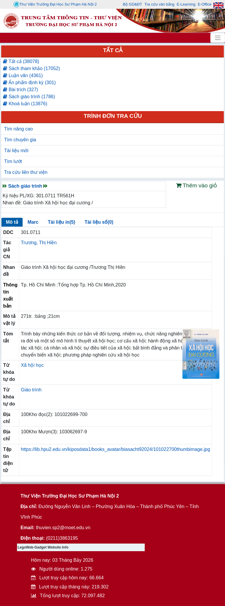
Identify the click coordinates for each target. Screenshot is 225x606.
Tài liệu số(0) (99, 222)
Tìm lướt (13, 161)
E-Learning (186, 4)
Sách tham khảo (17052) (31, 68)
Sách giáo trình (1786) (29, 96)
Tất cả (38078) (21, 61)
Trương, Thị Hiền (39, 242)
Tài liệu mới (16, 150)
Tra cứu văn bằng (159, 4)
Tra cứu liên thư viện (25, 172)
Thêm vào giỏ (196, 185)
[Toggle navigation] (217, 38)
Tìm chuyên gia (20, 139)
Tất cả (113, 50)
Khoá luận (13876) (25, 103)
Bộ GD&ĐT (132, 4)
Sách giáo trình (25, 186)
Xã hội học (32, 365)
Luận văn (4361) (23, 75)
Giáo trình (31, 389)
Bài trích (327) (20, 89)
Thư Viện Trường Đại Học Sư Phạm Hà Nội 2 (55, 4)
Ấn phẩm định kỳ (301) (29, 82)
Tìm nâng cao (18, 128)
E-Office (205, 4)
